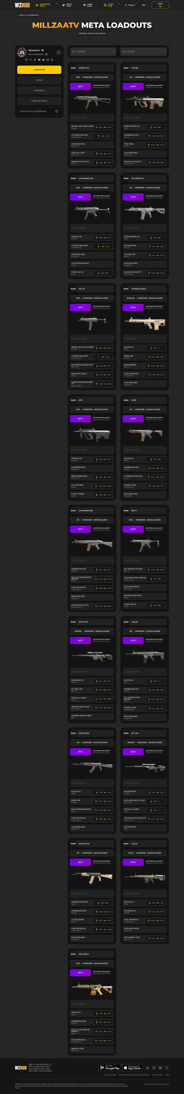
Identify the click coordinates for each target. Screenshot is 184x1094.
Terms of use (157, 1075)
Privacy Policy (110, 1075)
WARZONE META (43, 5)
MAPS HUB (88, 5)
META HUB (67, 5)
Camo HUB (109, 5)
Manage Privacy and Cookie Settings (134, 1075)
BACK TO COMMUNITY (28, 15)
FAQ (167, 1075)
